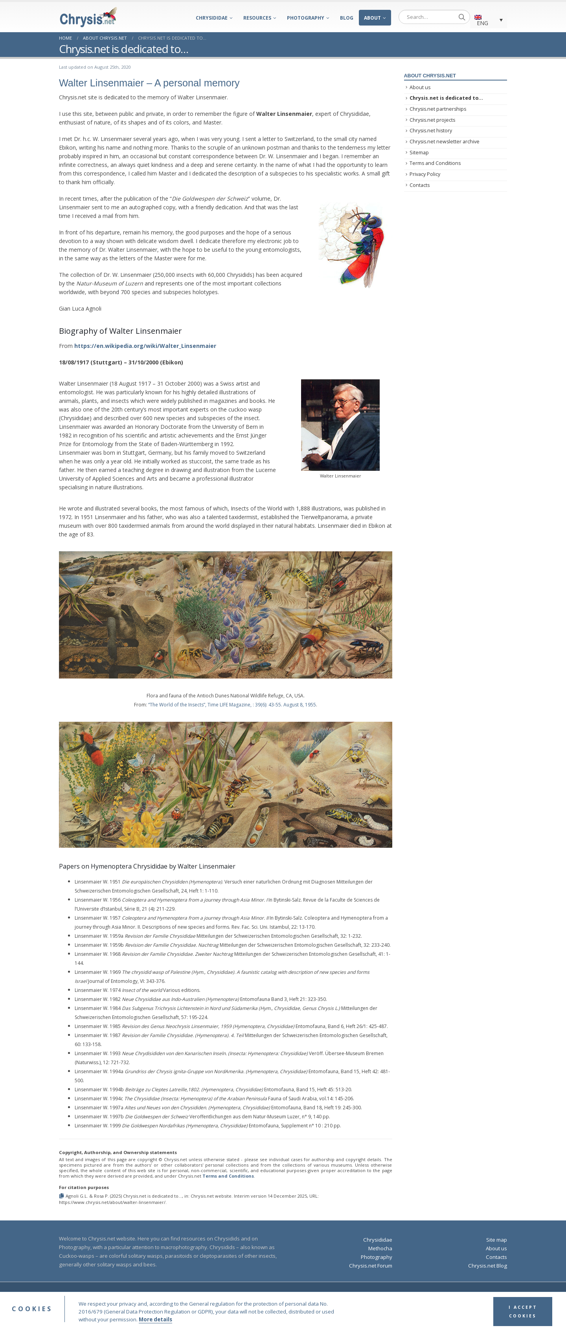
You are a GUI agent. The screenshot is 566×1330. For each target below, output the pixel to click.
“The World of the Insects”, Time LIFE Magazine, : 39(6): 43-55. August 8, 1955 (232, 704)
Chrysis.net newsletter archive (445, 141)
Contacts (420, 185)
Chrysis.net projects (432, 120)
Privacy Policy (425, 174)
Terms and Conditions (228, 1176)
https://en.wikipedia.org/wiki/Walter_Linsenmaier (145, 345)
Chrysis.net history (431, 130)
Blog (346, 18)
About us (420, 87)
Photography (305, 18)
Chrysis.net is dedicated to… (446, 98)
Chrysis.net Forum (370, 1265)
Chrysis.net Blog (487, 1265)
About (372, 18)
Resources (257, 18)
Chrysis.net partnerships (438, 109)
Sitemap (419, 152)
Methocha (380, 1248)
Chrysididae (212, 18)
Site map (496, 1239)
